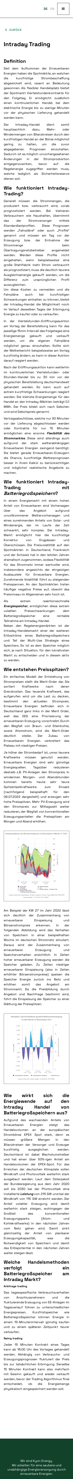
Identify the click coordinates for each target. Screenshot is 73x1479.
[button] (63, 9)
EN (52, 9)
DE (45, 9)
